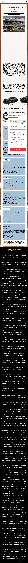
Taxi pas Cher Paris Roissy (13, 519)
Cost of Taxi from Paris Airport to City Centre (11, 406)
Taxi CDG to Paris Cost (14, 385)
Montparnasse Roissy (13, 308)
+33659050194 (11, 201)
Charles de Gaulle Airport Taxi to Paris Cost (14, 435)
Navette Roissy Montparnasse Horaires (14, 304)
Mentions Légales (16, 250)
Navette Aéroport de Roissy (13, 442)
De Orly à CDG (7, 402)
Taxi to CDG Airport (10, 483)
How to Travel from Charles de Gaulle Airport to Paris (12, 266)
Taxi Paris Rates (22, 385)
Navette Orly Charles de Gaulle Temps (16, 371)
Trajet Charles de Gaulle (9, 297)
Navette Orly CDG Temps (14, 322)
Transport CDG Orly (6, 476)
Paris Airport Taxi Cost (19, 365)
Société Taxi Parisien (6, 421)
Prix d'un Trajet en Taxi (17, 351)
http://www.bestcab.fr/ (12, 203)
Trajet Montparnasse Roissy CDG (18, 299)
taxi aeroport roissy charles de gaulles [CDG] (11, 253)
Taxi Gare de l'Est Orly (6, 507)
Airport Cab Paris (9, 502)
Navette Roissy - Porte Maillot (8, 283)
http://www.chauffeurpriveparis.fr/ (15, 187)
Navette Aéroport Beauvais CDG (17, 395)
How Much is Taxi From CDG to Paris (12, 344)
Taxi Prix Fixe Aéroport (17, 437)
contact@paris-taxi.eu (9, 236)
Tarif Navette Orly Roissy (11, 420)
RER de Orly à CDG (7, 301)
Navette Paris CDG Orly (10, 376)
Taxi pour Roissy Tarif (16, 507)
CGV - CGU (10, 250)
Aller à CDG (17, 297)
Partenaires (10, 560)
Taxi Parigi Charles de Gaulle (20, 525)
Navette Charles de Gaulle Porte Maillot (16, 287)
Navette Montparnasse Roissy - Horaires (15, 276)
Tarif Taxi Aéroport (21, 409)
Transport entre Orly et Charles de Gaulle (10, 434)
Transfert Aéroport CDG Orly (7, 525)
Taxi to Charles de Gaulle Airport (8, 490)
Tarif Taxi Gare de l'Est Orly (16, 504)
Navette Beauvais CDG (7, 350)
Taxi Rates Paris (18, 337)
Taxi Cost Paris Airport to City (15, 329)
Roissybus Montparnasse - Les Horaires (14, 257)
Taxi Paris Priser (13, 388)
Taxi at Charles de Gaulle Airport (19, 407)
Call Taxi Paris (9, 437)
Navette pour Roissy (17, 481)
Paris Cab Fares (8, 302)
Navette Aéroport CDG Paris (20, 449)
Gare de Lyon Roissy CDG (7, 313)
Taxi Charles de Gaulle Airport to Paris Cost (10, 521)
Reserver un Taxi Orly (7, 526)
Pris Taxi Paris (10, 383)
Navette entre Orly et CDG (20, 379)
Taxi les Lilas (17, 362)
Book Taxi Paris (21, 451)
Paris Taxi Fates (23, 332)
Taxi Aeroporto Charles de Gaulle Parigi (17, 558)
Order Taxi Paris (5, 430)
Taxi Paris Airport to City (13, 456)
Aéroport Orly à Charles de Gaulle (9, 273)
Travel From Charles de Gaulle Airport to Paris (12, 546)
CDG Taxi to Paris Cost (15, 386)
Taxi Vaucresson (14, 467)
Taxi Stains (20, 413)
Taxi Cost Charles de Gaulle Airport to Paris (16, 346)
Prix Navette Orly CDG (14, 364)
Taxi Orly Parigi (23, 448)
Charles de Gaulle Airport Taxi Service (12, 427)
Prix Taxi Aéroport (17, 390)
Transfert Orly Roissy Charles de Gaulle (18, 476)
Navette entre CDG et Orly (17, 418)
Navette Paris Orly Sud (21, 420)
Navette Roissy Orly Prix (21, 540)
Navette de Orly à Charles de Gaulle (9, 516)
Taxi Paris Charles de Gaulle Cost (17, 402)
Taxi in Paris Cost (5, 381)
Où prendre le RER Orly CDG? (13, 260)
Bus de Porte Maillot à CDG (18, 267)
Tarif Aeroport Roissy (10, 379)
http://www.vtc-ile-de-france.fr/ (14, 172)
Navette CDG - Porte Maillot (19, 281)
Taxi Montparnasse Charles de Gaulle (9, 486)
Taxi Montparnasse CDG (17, 463)
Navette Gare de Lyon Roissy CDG (19, 477)
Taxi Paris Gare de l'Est (20, 498)
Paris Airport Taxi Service (12, 523)
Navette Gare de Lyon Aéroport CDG (10, 409)
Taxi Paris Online (14, 500)
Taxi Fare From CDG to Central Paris (9, 374)
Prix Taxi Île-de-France (17, 423)
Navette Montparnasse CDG (18, 350)
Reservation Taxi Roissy (6, 528)
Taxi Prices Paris (5, 385)
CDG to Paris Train (11, 274)
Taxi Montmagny (15, 472)
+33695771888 (11, 235)
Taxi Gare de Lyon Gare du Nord (19, 470)
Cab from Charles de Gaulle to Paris (14, 392)
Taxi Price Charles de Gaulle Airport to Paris (12, 360)
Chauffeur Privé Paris (7, 179)
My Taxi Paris (11, 327)
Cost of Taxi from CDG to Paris (11, 315)
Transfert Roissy (23, 519)
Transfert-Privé (6, 145)
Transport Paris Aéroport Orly (8, 449)
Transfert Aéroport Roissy (18, 502)
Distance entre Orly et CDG (16, 278)
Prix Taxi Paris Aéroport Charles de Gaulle (17, 404)
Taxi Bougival (8, 418)
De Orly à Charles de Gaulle (10, 295)
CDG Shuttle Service (11, 441)
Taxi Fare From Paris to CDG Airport (10, 451)
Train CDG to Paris (20, 262)
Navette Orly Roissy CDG (20, 488)
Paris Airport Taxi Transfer (16, 421)
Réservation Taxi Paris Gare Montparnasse (11, 479)
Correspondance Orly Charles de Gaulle (10, 318)
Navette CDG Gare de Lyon (15, 341)
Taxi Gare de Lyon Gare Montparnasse (14, 439)
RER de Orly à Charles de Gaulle (19, 264)
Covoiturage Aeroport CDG (10, 469)
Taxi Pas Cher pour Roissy (20, 505)
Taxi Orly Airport (18, 483)
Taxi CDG (22, 430)
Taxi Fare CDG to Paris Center (20, 358)
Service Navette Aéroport (9, 378)
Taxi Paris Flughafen (12, 460)
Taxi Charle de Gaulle (11, 484)
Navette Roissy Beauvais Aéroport (9, 334)
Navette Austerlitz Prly (16, 393)
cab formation (16, 560)
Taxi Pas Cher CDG (10, 505)
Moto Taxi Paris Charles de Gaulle (19, 537)
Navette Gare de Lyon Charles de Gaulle (17, 348)
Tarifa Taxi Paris (5, 348)
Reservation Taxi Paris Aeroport (18, 526)
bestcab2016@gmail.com (10, 202)
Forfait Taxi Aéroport (6, 386)
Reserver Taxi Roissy (20, 490)
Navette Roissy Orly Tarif (7, 470)
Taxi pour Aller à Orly (10, 535)
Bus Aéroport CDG (10, 311)
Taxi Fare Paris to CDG (10, 414)
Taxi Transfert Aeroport (21, 469)
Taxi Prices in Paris (9, 390)
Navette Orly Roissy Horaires (13, 332)
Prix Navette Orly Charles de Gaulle (18, 432)
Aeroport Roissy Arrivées (17, 302)
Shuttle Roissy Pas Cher (10, 540)
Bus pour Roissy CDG (16, 367)
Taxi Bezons (22, 474)
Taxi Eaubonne (23, 428)
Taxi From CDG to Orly (10, 533)
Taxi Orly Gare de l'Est (6, 477)
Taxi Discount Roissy (22, 523)
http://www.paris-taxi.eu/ (13, 237)
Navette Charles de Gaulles (19, 311)
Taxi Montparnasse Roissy (18, 491)
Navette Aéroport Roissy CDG (13, 428)
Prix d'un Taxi (10, 358)
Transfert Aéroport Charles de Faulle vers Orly (11, 453)
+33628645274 (11, 185)
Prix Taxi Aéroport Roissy (7, 539)
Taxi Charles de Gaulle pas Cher (10, 495)
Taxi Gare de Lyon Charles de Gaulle (12, 455)
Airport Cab (5, 210)
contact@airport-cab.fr (9, 220)
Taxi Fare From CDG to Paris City (16, 381)
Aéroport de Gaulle (13, 269)
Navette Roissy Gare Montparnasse (18, 372)
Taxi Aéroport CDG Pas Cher (16, 493)
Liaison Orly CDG (15, 400)
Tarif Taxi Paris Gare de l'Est (10, 462)
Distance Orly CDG (16, 306)
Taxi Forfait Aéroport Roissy (14, 430)
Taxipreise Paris (5, 322)
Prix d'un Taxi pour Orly (21, 484)
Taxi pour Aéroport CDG (9, 514)
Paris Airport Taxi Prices (6, 472)
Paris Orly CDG (8, 306)
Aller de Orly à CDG (18, 283)
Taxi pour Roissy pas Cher (9, 509)
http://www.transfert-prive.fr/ (14, 154)
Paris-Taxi (5, 228)
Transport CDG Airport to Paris (19, 544)
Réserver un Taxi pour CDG (20, 514)
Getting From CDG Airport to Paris (14, 554)
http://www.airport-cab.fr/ (13, 221)
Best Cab (4, 195)
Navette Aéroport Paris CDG (13, 448)
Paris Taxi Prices (9, 351)
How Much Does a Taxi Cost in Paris (10, 336)
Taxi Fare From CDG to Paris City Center (17, 290)
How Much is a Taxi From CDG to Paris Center (14, 549)
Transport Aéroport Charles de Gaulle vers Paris (11, 411)
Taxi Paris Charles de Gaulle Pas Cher (11, 497)
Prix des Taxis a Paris (15, 474)
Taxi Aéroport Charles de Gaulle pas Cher (13, 511)
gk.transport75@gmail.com (10, 186)
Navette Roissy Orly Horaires (20, 383)
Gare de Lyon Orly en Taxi (14, 518)
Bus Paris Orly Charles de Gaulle (17, 271)
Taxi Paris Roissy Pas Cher (17, 528)
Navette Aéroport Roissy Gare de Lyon (13, 444)
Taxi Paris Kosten (18, 327)
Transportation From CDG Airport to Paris (10, 542)
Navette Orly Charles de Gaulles (18, 320)
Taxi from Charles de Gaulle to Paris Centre (16, 316)
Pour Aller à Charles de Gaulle (14, 285)
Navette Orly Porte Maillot (18, 309)
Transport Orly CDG (11, 488)
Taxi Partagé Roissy (6, 500)
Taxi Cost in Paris (14, 416)
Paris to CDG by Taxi (8, 423)
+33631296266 (11, 170)
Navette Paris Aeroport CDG (13, 465)
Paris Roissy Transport (21, 334)
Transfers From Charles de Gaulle (12, 399)
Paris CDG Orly (18, 280)
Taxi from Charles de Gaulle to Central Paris (11, 292)
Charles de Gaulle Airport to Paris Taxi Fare (13, 325)
